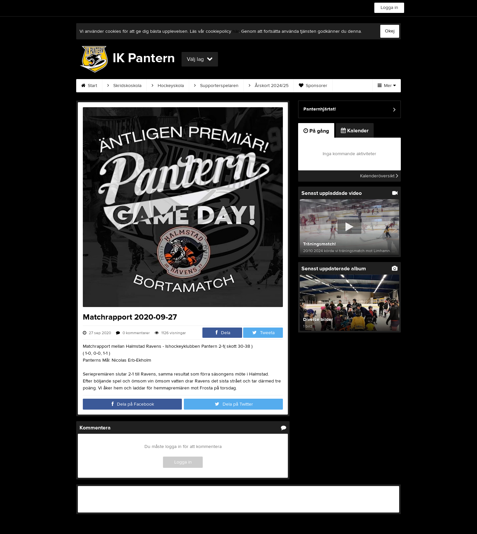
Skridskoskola (124, 86)
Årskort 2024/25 (269, 86)
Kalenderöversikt (379, 176)
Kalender (355, 130)
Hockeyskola (168, 86)
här (236, 31)
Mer (387, 86)
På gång (316, 131)
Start (89, 86)
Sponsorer (313, 86)
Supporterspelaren (216, 86)
